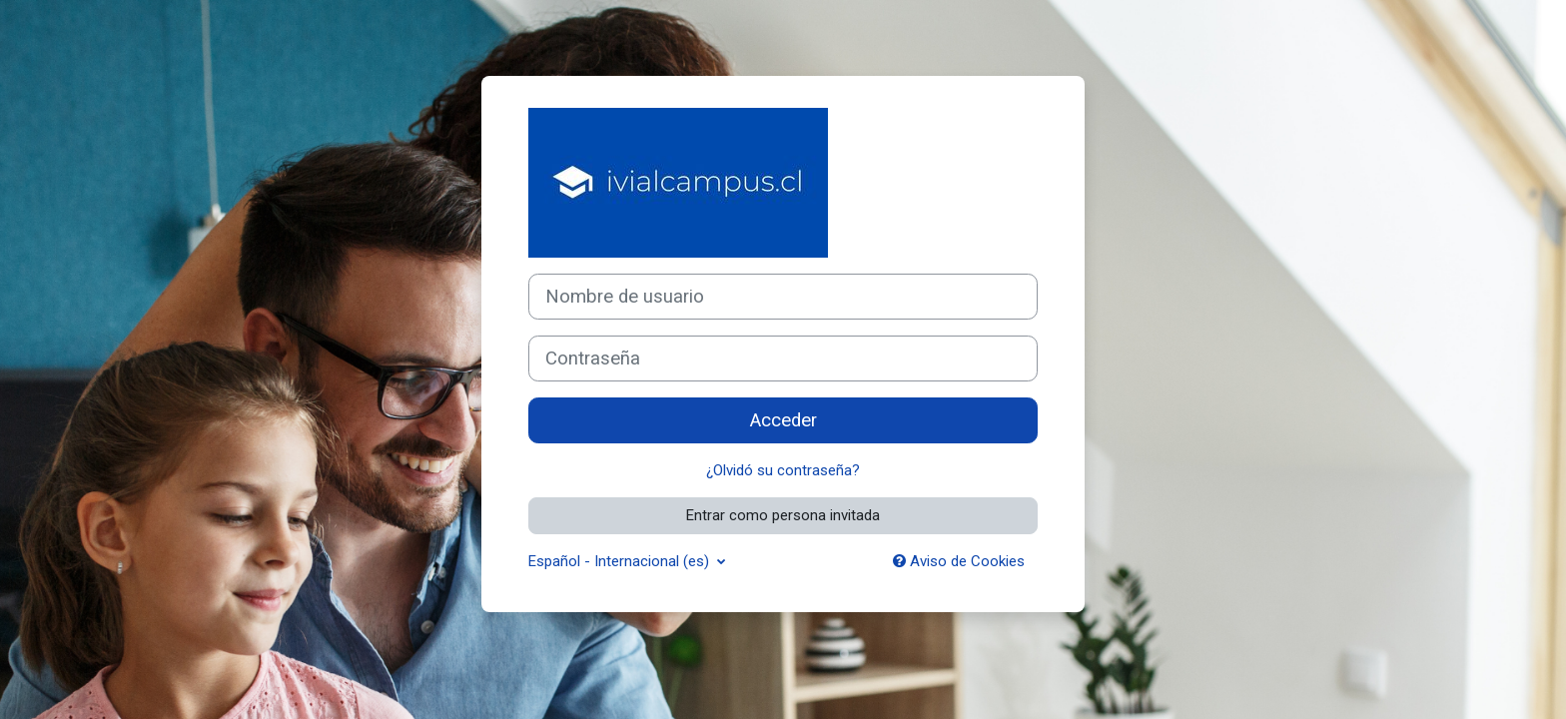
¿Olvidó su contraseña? (783, 470)
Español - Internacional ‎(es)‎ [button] (620, 561)
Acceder (783, 420)
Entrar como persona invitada (783, 515)
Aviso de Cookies (959, 561)
